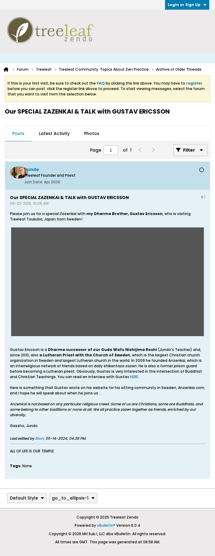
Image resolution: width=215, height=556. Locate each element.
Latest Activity (54, 133)
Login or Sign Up (187, 4)
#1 (202, 197)
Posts (18, 133)
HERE (134, 376)
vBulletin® (106, 525)
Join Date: (33, 182)
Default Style (27, 498)
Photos (91, 133)
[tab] (18, 134)
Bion (39, 438)
